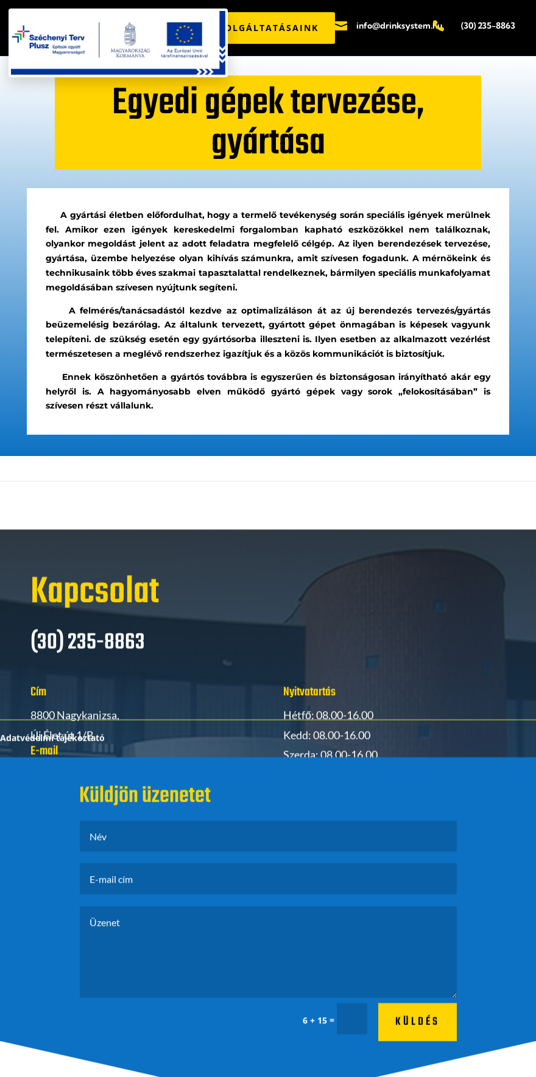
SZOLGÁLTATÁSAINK (266, 27)
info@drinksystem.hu (399, 25)
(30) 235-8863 (488, 25)
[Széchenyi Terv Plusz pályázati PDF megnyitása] (118, 43)
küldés (417, 1039)
